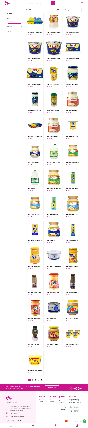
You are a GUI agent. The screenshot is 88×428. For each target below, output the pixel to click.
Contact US (41, 401)
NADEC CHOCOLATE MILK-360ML (72, 292)
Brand (9, 31)
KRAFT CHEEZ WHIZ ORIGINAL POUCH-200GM (53, 84)
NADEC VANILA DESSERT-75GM (72, 136)
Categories (10, 26)
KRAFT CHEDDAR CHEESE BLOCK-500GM (35, 84)
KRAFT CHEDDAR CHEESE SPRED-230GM (53, 32)
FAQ (40, 404)
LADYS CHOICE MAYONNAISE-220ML (34, 162)
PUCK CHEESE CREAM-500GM (72, 84)
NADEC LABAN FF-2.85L (32, 188)
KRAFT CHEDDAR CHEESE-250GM (72, 58)
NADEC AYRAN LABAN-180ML (53, 214)
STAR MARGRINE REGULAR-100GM (35, 370)
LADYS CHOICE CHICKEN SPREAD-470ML (54, 188)
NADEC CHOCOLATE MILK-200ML (34, 292)
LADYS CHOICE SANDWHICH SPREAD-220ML (71, 110)
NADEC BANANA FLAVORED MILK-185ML (72, 240)
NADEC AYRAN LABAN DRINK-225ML (72, 188)
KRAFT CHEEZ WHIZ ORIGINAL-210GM (34, 266)
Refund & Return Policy (62, 406)
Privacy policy (62, 409)
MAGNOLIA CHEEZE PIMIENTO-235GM (53, 344)
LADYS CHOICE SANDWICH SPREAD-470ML (52, 136)
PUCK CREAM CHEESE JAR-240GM (34, 110)
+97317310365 (13, 413)
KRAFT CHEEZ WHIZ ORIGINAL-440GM (72, 266)
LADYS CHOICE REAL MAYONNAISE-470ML (51, 240)
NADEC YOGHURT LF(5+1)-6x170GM (35, 136)
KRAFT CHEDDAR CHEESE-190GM (53, 58)
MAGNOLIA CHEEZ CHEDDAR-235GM (72, 318)
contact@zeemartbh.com (17, 416)
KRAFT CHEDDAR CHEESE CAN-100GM (34, 58)
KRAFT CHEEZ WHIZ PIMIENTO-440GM (34, 318)
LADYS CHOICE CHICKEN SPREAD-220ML (72, 162)
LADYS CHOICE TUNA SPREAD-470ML (72, 214)
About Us (41, 399)
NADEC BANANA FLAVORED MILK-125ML (35, 240)
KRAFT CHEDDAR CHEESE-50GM (72, 32)
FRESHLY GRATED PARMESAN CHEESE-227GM (53, 110)
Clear (18, 15)
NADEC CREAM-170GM (51, 318)
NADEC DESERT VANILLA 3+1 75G (72, 344)
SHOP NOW (52, 387)
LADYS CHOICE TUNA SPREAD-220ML (34, 214)
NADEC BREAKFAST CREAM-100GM (54, 266)
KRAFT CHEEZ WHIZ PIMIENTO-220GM (53, 292)
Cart (50, 399)
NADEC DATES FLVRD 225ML (33, 344)
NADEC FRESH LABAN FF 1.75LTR (53, 162)
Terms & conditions (61, 401)
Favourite (51, 401)
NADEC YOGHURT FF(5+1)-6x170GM (35, 32)
